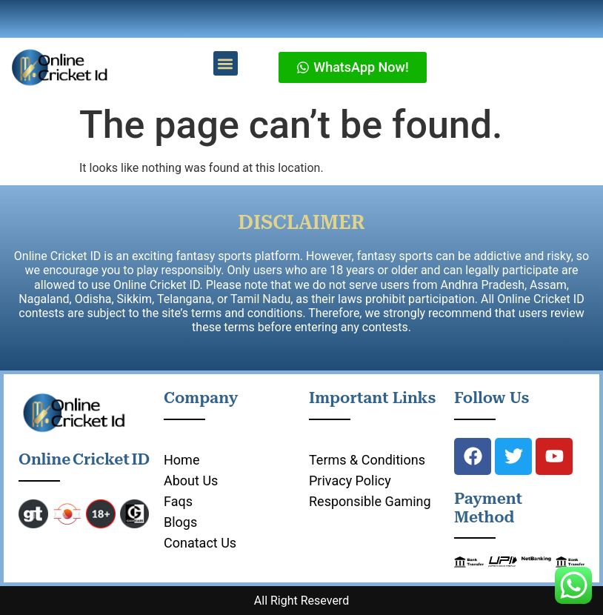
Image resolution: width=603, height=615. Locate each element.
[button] (225, 63)
